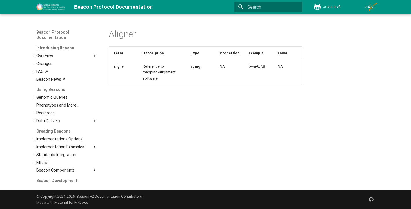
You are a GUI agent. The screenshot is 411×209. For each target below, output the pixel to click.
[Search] (268, 7)
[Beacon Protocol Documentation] (50, 7)
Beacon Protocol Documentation (52, 35)
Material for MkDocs (71, 202)
